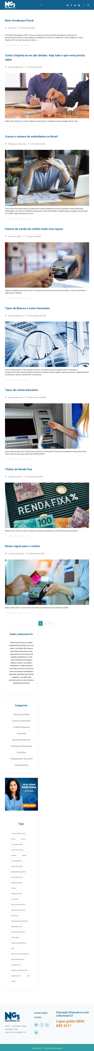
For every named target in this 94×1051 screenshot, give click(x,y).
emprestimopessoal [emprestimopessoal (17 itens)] (18, 905)
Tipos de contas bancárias (20, 385)
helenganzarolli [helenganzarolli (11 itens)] (16, 921)
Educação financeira (15, 62)
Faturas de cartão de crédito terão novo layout (31, 224)
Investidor (21, 747)
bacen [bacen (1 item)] (13, 834)
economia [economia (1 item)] (14, 894)
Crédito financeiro (15, 471)
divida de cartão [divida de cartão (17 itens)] (17, 861)
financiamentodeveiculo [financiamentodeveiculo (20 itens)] (19, 916)
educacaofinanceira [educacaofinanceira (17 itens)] (18, 899)
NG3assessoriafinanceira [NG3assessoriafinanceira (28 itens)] (20, 949)
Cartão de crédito (15, 231)
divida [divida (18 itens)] (24, 850)
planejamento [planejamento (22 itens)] (16, 960)
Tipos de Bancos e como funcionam (25, 303)
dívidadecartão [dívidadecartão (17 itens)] (16, 888)
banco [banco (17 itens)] (23, 834)
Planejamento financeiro (17, 139)
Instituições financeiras (21, 741)
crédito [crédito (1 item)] (13, 850)
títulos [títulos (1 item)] (13, 976)
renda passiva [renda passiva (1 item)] (16, 970)
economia (11, 28)
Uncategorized (21, 759)
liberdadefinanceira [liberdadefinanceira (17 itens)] (18, 927)
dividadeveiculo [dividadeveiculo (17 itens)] (16, 877)
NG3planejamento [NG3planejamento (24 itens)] (17, 954)
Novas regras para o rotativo (21, 541)
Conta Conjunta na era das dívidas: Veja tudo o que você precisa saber (45, 55)
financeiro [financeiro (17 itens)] (14, 910)
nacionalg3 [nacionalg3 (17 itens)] (15, 932)
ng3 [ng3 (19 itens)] (12, 943)
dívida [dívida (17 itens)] (13, 883)
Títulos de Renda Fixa (17, 464)
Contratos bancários (16, 548)
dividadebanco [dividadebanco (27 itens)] (16, 856)
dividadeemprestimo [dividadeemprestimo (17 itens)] (18, 866)
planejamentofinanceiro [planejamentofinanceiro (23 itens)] (19, 965)
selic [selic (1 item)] (28, 970)
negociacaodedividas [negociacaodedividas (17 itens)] (18, 938)
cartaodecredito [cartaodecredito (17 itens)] (17, 839)
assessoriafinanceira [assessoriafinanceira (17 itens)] (18, 828)
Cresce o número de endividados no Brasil (29, 132)
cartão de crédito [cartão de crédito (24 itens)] (17, 845)
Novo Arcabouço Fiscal (18, 20)
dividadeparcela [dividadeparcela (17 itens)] (17, 872)
